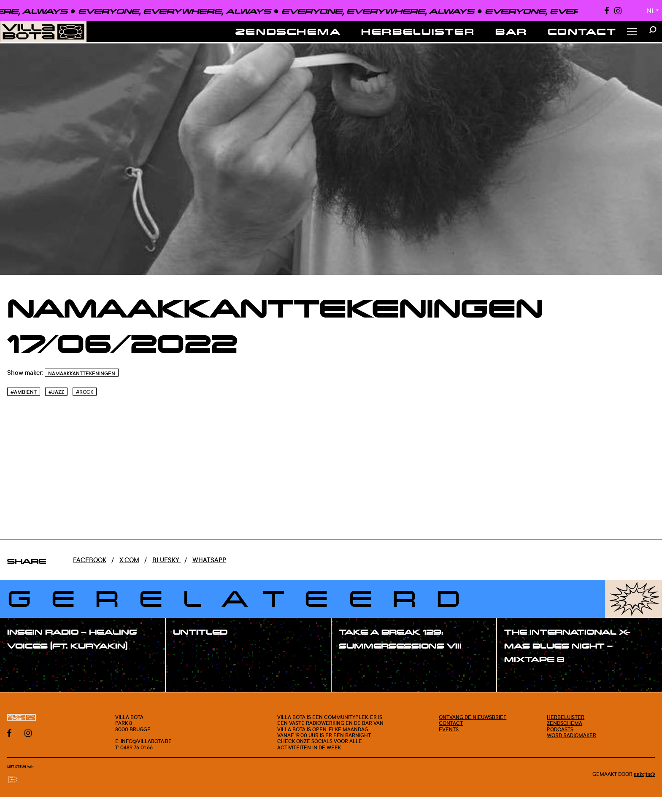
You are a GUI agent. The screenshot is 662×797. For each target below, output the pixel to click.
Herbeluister (418, 31)
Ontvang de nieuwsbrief (472, 717)
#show (27, 664)
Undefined (644, 774)
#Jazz (56, 392)
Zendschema (288, 31)
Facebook (89, 559)
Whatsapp (209, 559)
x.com (129, 559)
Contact (582, 31)
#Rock (84, 392)
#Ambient (24, 392)
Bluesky (166, 559)
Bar (511, 31)
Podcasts (560, 729)
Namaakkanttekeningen (81, 373)
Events (449, 729)
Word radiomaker (571, 735)
